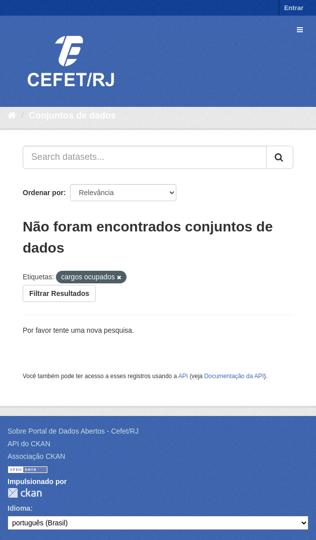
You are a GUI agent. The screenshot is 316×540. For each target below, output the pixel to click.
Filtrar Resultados (59, 293)
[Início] (12, 115)
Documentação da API (234, 376)
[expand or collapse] (299, 30)
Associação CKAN (36, 456)
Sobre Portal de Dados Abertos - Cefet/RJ (73, 431)
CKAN (25, 493)
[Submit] (279, 157)
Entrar (293, 8)
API (183, 376)
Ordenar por (43, 193)
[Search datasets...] (145, 157)
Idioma (19, 508)
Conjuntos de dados (72, 115)
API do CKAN (29, 444)
